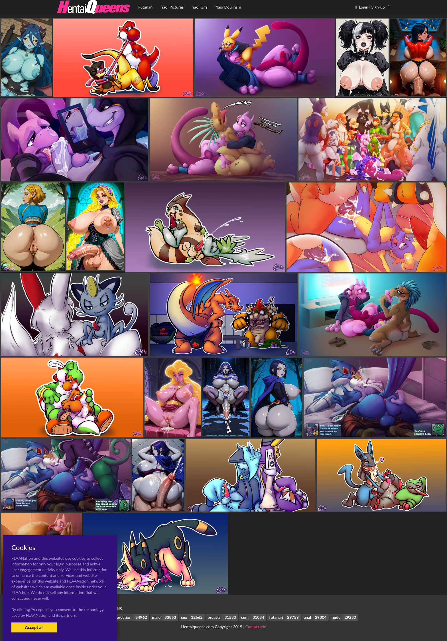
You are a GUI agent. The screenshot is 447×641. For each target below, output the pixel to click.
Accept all (34, 627)
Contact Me (255, 626)
